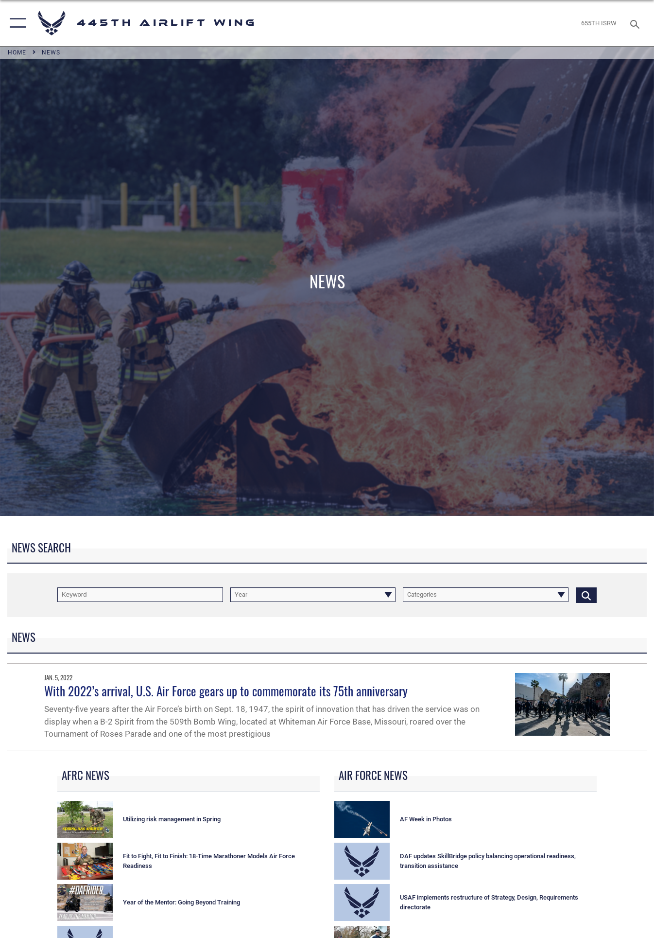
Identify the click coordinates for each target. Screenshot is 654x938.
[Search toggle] (636, 23)
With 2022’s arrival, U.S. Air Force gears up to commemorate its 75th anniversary (226, 691)
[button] (16, 23)
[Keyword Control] (140, 594)
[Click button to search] (586, 594)
